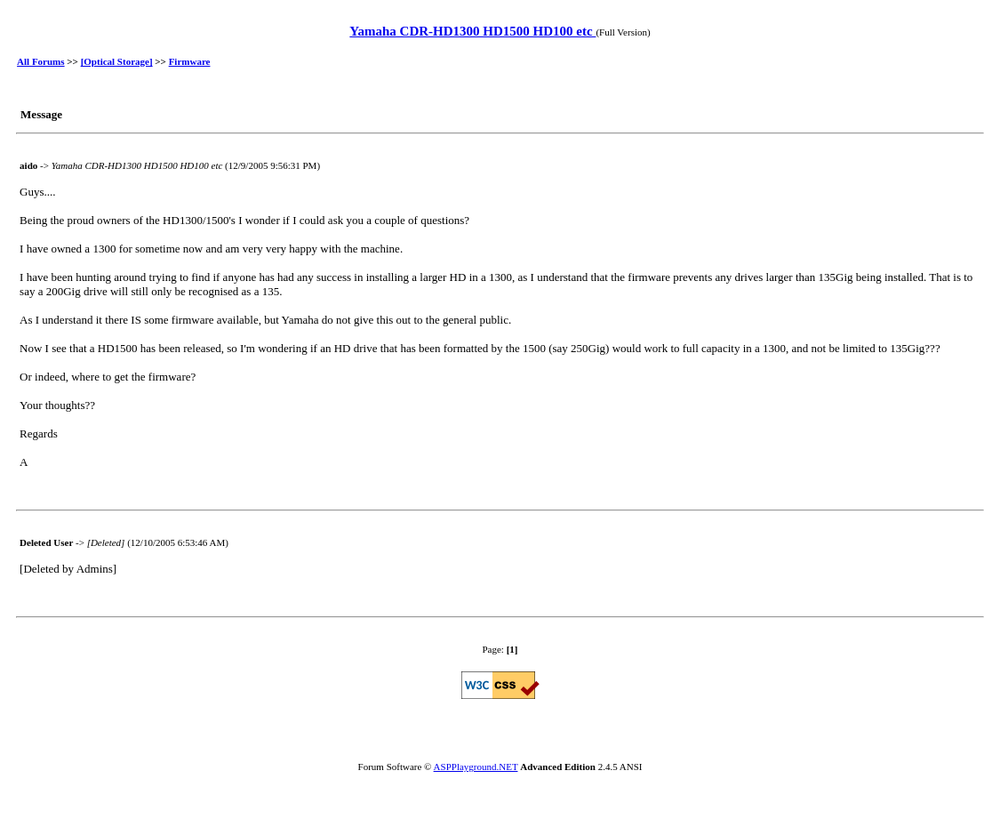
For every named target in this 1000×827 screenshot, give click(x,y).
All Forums (40, 61)
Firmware (190, 61)
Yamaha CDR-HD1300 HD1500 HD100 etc (472, 31)
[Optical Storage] (117, 61)
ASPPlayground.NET (476, 766)
